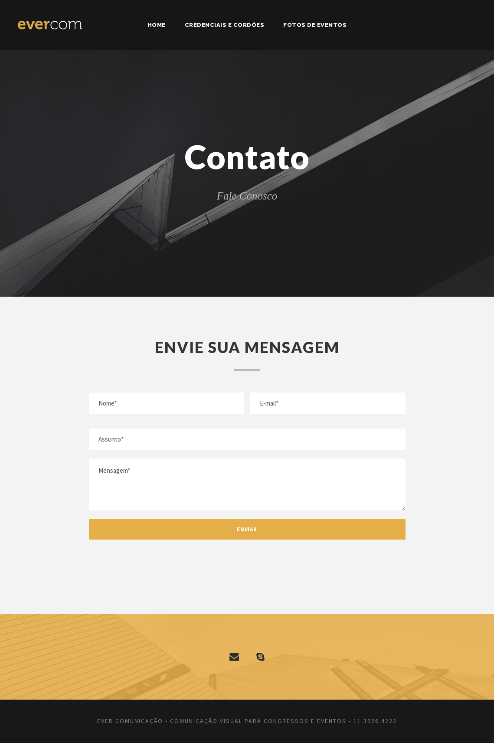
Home (156, 25)
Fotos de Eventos (315, 25)
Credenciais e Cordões (225, 25)
